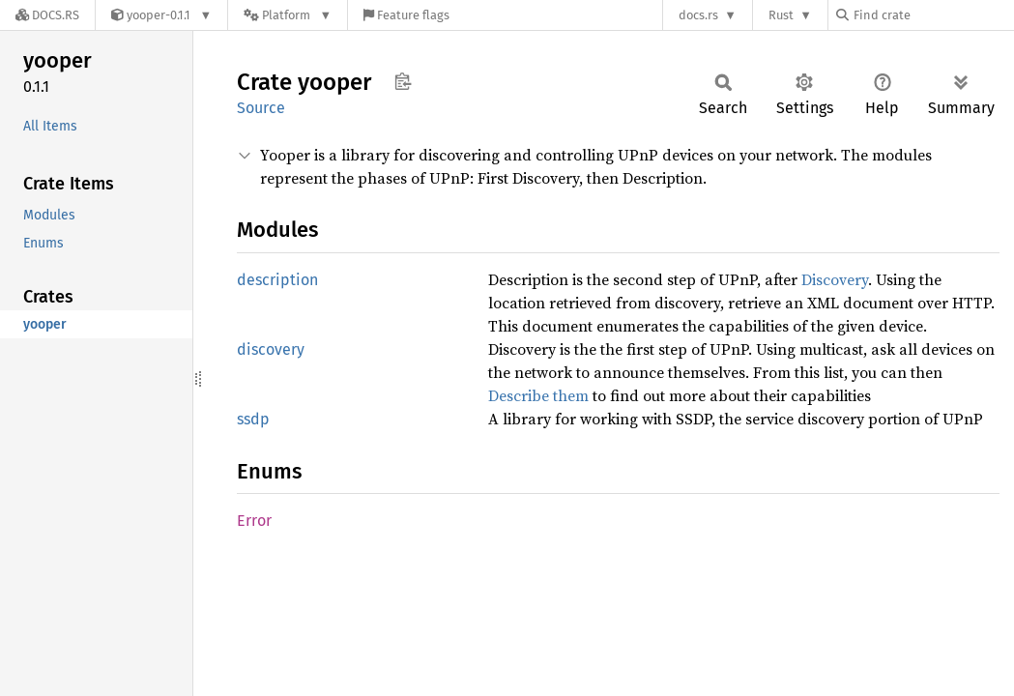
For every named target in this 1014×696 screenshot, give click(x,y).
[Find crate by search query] (933, 15)
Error (254, 520)
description (277, 280)
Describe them (538, 395)
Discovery (834, 279)
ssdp (253, 419)
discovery (270, 349)
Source (261, 108)
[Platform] (287, 15)
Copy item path (403, 81)
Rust (781, 15)
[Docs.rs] (47, 15)
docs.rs (698, 15)
